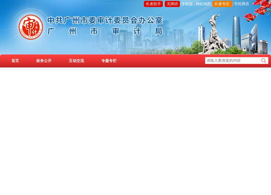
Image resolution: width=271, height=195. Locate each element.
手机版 (187, 4)
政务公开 (43, 61)
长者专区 (222, 4)
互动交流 (76, 61)
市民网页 (241, 4)
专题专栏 (109, 61)
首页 (15, 61)
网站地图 (203, 4)
